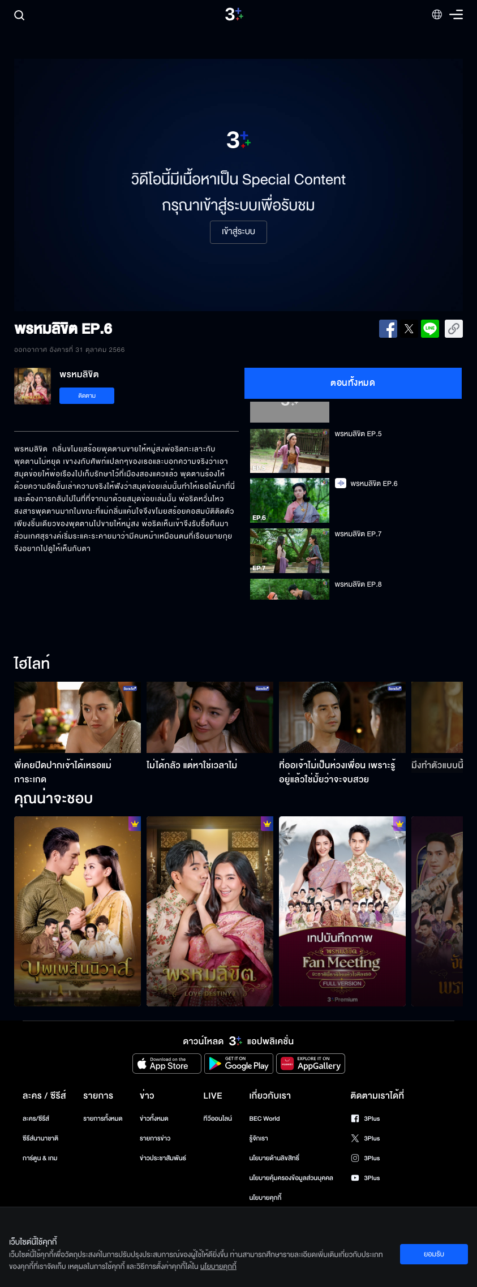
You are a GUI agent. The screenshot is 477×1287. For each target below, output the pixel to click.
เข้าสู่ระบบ (238, 232)
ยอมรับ (434, 1254)
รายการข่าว (155, 1138)
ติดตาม (87, 396)
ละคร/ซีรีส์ (36, 1118)
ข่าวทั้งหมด (154, 1118)
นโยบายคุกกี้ (265, 1198)
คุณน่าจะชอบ (53, 799)
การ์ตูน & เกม (40, 1158)
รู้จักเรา (258, 1138)
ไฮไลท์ (32, 664)
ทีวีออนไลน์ (218, 1118)
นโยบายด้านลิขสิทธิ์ (274, 1158)
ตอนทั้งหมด (352, 383)
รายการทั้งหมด (102, 1118)
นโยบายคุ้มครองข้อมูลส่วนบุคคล (291, 1178)
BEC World (264, 1118)
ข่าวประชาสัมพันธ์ (163, 1158)
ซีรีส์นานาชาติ (40, 1138)
